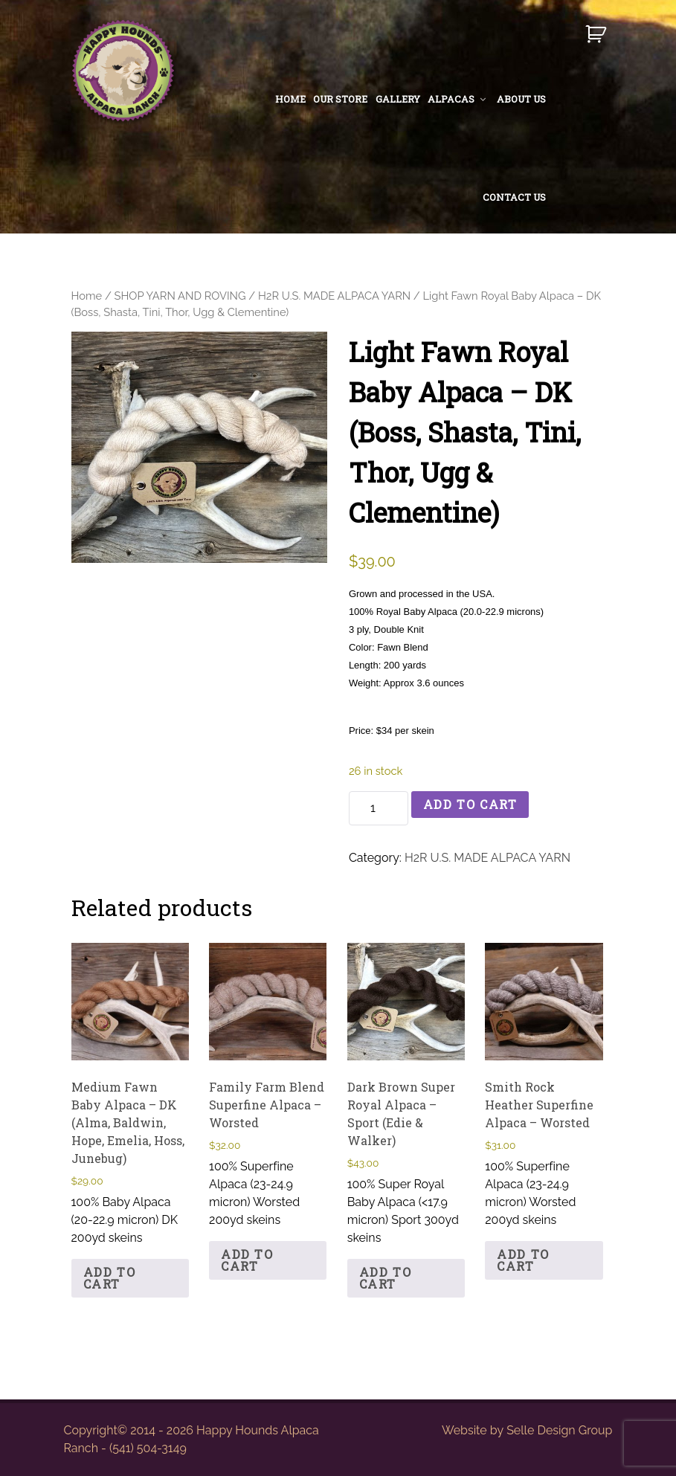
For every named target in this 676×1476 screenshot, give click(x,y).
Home (87, 295)
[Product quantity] (378, 808)
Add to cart (470, 804)
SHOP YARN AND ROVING (180, 295)
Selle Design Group (559, 1430)
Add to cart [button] (109, 1278)
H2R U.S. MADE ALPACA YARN (334, 295)
